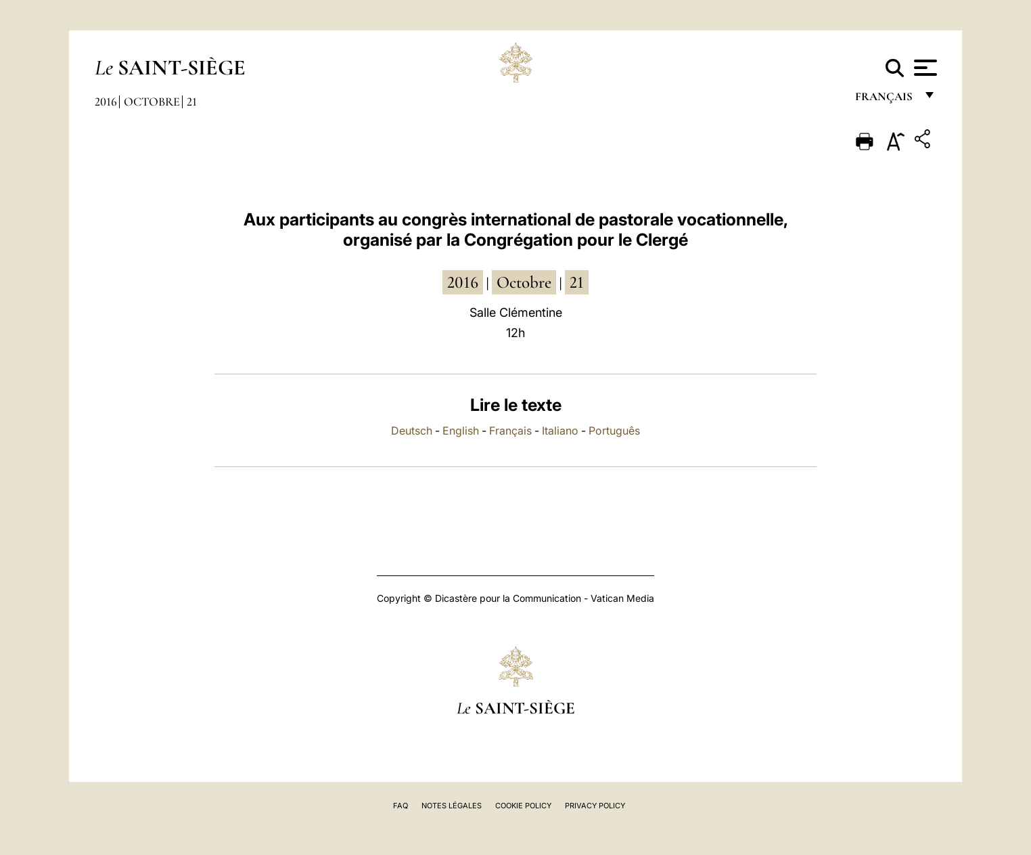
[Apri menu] (924, 67)
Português (614, 430)
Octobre (152, 101)
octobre (524, 282)
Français (510, 430)
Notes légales (451, 805)
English (460, 430)
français (885, 99)
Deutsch (411, 430)
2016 (106, 101)
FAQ (400, 805)
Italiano (560, 430)
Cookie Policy (523, 805)
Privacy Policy (595, 805)
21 (192, 101)
